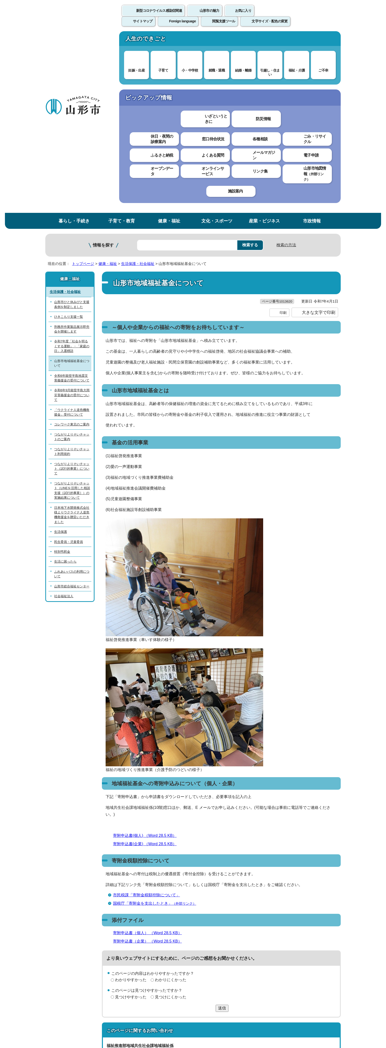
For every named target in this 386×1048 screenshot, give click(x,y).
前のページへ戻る (283, 918)
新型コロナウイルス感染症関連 (159, 16)
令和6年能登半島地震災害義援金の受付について (71, 197)
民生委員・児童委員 (68, 361)
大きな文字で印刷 (318, 141)
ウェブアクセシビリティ (198, 934)
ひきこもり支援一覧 (68, 136)
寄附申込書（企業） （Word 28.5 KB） (149, 771)
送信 (222, 837)
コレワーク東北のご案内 (71, 244)
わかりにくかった (170, 809)
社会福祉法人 (63, 415)
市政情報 (312, 40)
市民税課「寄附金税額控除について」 (146, 724)
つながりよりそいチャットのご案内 (71, 256)
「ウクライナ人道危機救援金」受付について (71, 231)
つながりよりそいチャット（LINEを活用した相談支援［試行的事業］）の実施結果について (72, 310)
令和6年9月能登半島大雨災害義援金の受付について (72, 214)
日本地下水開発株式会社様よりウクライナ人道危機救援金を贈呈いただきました (71, 334)
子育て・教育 (121, 40)
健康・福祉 (169, 40)
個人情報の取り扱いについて (136, 934)
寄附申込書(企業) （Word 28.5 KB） (147, 673)
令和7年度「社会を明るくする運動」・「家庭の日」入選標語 (71, 165)
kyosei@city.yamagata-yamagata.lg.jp (147, 896)
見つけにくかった (170, 826)
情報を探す (103, 64)
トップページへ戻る (324, 918)
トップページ (83, 83)
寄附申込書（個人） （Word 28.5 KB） (149, 762)
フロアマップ (63, 1007)
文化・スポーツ (216, 40)
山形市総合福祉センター (71, 406)
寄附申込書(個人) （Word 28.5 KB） (147, 665)
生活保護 (60, 351)
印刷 (283, 142)
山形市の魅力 (209, 16)
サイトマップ (246, 934)
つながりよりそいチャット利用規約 (71, 271)
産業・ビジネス (264, 40)
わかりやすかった (130, 809)
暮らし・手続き (74, 40)
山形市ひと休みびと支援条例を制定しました (71, 123)
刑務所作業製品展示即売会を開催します (71, 148)
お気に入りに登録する (319, 94)
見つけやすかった (130, 826)
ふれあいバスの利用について (71, 393)
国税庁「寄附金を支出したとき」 (156, 733)
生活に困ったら (65, 381)
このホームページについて (72, 934)
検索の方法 (286, 64)
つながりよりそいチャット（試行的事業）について (71, 287)
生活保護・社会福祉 (137, 83)
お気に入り (243, 16)
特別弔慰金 (62, 371)
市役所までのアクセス (104, 1007)
